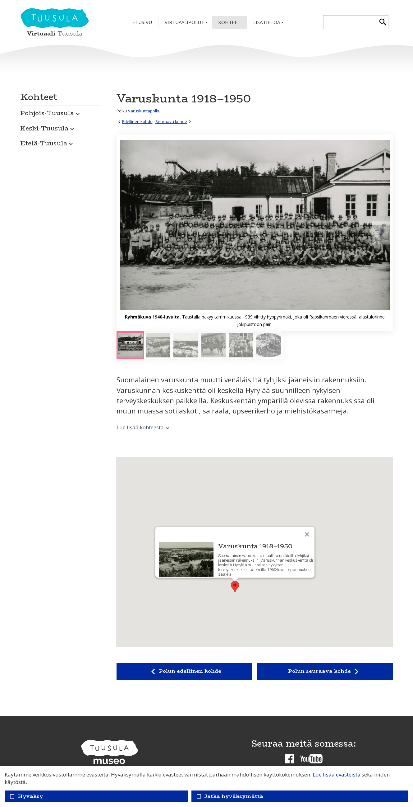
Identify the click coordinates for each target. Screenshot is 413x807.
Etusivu (142, 22)
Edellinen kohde (135, 121)
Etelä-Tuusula (47, 143)
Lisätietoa (269, 24)
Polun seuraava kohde (325, 671)
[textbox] (350, 22)
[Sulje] (307, 534)
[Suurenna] (254, 232)
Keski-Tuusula (48, 128)
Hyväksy (26, 796)
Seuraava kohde (174, 121)
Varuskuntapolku (144, 111)
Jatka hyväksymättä (229, 796)
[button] (60, 111)
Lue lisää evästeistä (336, 774)
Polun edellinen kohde (184, 671)
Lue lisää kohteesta (144, 427)
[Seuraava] (382, 232)
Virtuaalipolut (187, 24)
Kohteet (229, 22)
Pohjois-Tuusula (50, 113)
